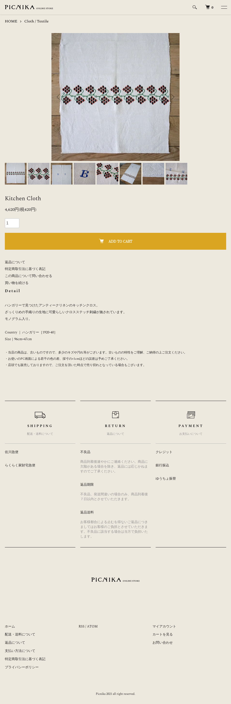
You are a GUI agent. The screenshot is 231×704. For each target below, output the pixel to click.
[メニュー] (224, 7)
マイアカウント (164, 626)
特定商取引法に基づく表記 (25, 268)
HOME (11, 21)
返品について (15, 262)
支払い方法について (20, 650)
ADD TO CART (115, 241)
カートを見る (162, 634)
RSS (81, 626)
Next (172, 97)
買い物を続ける (17, 282)
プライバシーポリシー (22, 667)
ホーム (10, 626)
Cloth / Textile (36, 21)
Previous (58, 97)
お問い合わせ (162, 642)
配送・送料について (20, 634)
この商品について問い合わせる (28, 275)
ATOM (92, 626)
